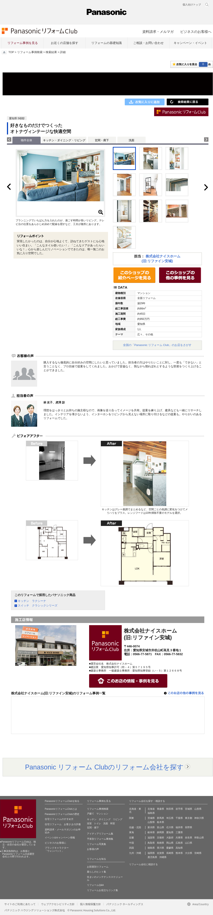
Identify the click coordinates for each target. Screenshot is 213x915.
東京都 (188, 818)
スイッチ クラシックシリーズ (37, 605)
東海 (131, 832)
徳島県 (151, 847)
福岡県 (151, 853)
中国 (131, 842)
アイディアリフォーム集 (100, 833)
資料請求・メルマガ (158, 32)
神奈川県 (199, 818)
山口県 (188, 842)
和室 (112, 823)
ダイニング (105, 819)
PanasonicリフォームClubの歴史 (62, 814)
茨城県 (151, 818)
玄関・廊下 (102, 140)
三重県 (179, 832)
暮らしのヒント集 (96, 871)
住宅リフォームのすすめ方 (59, 819)
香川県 (160, 847)
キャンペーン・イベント (190, 43)
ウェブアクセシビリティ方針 (58, 904)
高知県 (179, 847)
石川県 (169, 827)
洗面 (131, 140)
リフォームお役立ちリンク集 (102, 890)
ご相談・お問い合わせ (148, 43)
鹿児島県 (152, 857)
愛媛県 (169, 847)
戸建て (90, 813)
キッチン (92, 819)
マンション (102, 813)
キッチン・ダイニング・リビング (64, 140)
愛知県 (169, 832)
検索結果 (51, 52)
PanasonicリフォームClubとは (61, 809)
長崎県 (169, 853)
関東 (131, 818)
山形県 (197, 809)
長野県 (188, 827)
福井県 (179, 827)
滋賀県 (151, 837)
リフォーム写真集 (96, 844)
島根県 (160, 842)
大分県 (188, 853)
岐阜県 (151, 832)
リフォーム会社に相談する (143, 864)
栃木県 (160, 822)
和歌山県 (199, 837)
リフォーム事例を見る (22, 43)
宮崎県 (197, 853)
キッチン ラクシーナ (32, 601)
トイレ (97, 823)
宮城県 (188, 809)
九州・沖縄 (135, 853)
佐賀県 (160, 853)
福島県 (151, 813)
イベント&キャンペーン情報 (60, 837)
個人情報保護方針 (90, 904)
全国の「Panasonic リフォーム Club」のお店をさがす (157, 345)
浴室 (89, 823)
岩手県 (179, 809)
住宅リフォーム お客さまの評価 (63, 824)
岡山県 (169, 842)
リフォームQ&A (95, 885)
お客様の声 (93, 849)
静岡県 (160, 832)
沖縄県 (162, 857)
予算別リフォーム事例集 (100, 839)
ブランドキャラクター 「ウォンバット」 (57, 849)
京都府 (160, 837)
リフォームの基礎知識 (106, 43)
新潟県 (151, 827)
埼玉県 (169, 818)
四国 (131, 847)
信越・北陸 (135, 827)
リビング (117, 819)
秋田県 (169, 809)
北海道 (151, 809)
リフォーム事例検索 (30, 52)
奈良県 (188, 837)
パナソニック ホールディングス (124, 904)
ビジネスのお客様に (55, 842)
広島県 (179, 842)
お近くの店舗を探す (64, 43)
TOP (11, 52)
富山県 (160, 827)
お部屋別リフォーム (97, 866)
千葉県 (179, 818)
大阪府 (169, 837)
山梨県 (151, 822)
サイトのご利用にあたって (19, 904)
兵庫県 (179, 837)
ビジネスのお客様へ (195, 32)
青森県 (160, 809)
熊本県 (179, 853)
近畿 (131, 837)
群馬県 (160, 818)
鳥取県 (151, 842)
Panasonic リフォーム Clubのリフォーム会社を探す (104, 767)
